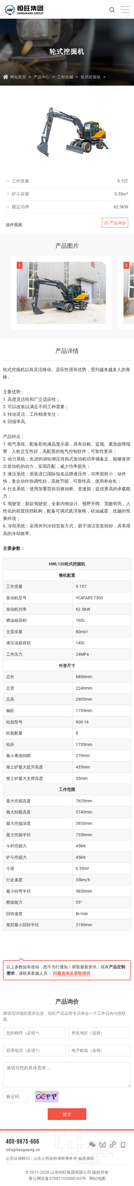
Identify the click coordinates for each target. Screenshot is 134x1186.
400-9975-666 (22, 1141)
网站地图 (97, 1178)
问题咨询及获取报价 (72, 973)
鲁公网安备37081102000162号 (57, 1178)
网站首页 (18, 77)
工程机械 (65, 77)
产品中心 (41, 77)
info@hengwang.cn (23, 1149)
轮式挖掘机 (91, 77)
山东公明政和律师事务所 (55, 1158)
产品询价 (118, 223)
